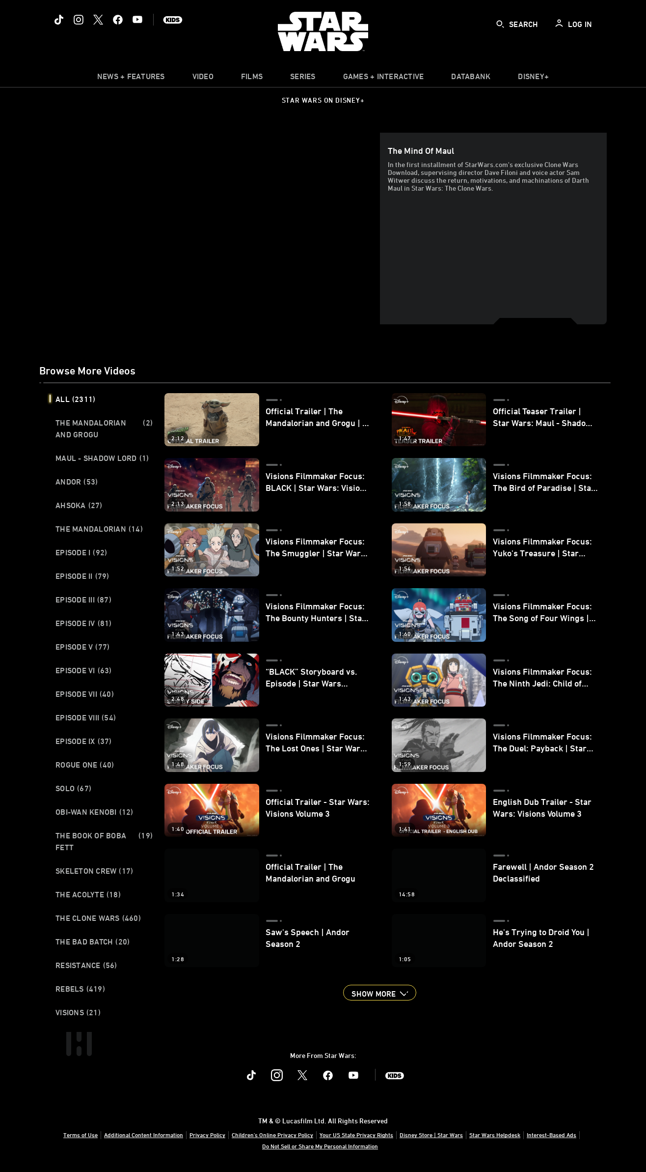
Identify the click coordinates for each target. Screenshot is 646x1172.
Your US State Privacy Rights (356, 1134)
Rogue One (84, 765)
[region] (211, 228)
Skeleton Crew (94, 871)
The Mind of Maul (421, 150)
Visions (78, 1012)
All (75, 399)
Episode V (82, 647)
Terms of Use (80, 1134)
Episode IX (83, 741)
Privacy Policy (207, 1134)
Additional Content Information (143, 1134)
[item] (131, 78)
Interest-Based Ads (551, 1134)
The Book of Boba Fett (104, 841)
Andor (76, 481)
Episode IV (83, 623)
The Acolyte (88, 894)
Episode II (82, 576)
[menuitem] (203, 78)
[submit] (500, 24)
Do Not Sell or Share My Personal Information (320, 1146)
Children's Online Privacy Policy (272, 1134)
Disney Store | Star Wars (431, 1134)
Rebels (80, 989)
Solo (73, 788)
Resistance (86, 965)
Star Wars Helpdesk (494, 1134)
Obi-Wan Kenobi (94, 812)
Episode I (81, 552)
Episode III (83, 599)
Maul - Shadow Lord (102, 458)
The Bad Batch (92, 941)
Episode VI (83, 670)
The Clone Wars (98, 918)
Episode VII (84, 694)
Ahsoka (79, 505)
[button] (379, 992)
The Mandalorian (99, 529)
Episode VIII (85, 717)
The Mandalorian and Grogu (104, 428)
